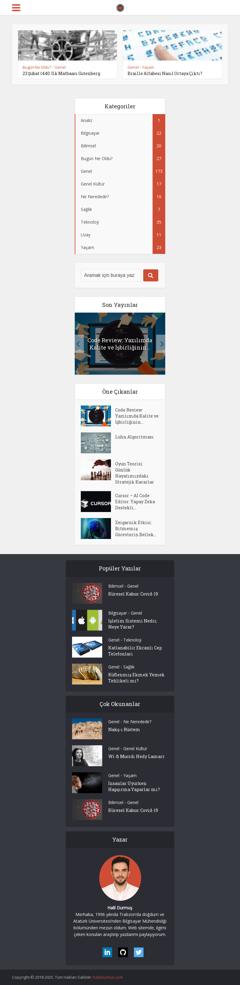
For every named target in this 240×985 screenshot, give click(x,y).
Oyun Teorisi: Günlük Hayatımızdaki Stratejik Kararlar (134, 473)
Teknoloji (132, 640)
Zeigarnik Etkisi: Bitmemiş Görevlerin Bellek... (135, 528)
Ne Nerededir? (137, 721)
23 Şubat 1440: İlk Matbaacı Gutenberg (61, 73)
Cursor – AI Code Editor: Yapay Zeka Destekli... (135, 502)
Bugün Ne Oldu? (37, 67)
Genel (60, 67)
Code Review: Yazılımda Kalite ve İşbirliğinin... (119, 344)
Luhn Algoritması (134, 437)
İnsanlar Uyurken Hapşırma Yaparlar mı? (134, 786)
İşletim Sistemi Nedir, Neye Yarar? (132, 624)
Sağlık (128, 667)
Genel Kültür (135, 748)
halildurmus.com (108, 977)
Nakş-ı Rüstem (124, 729)
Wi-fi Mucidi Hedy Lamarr (136, 756)
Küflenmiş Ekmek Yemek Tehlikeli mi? (136, 678)
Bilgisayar (117, 613)
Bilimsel (115, 586)
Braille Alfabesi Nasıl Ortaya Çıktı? (165, 73)
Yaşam (148, 67)
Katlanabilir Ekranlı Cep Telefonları (135, 651)
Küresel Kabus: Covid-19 (133, 594)
